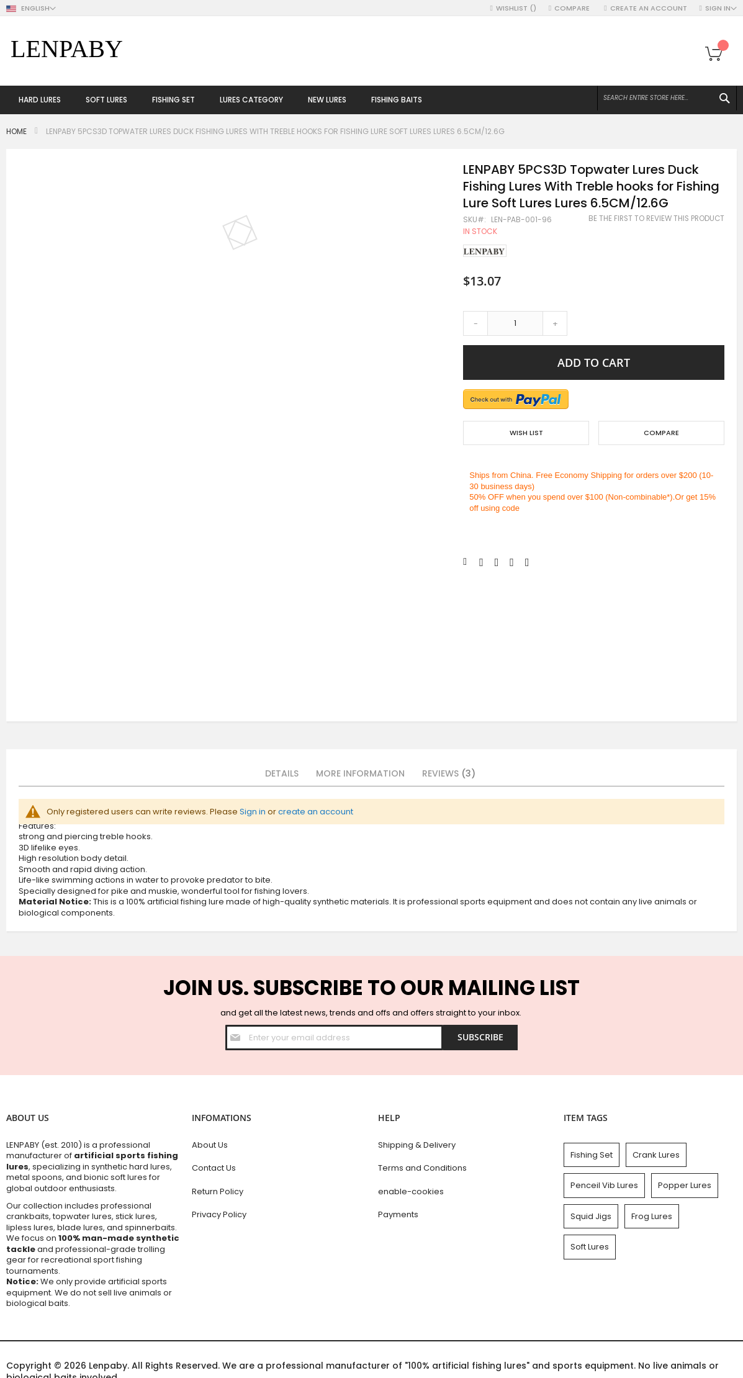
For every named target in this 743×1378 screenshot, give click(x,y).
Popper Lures (684, 1185)
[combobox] (667, 98)
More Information (360, 773)
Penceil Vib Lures (604, 1185)
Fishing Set (591, 1155)
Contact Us (214, 1168)
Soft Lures (589, 1247)
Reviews (448, 773)
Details (282, 773)
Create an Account (648, 8)
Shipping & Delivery (417, 1145)
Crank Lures (656, 1155)
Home (16, 131)
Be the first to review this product (656, 218)
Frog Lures (651, 1216)
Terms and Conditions (422, 1168)
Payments (398, 1214)
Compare (573, 8)
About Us (210, 1145)
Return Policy (217, 1191)
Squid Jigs (590, 1216)
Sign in (253, 811)
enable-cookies (411, 1191)
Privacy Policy (219, 1214)
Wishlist (516, 8)
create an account (315, 811)
